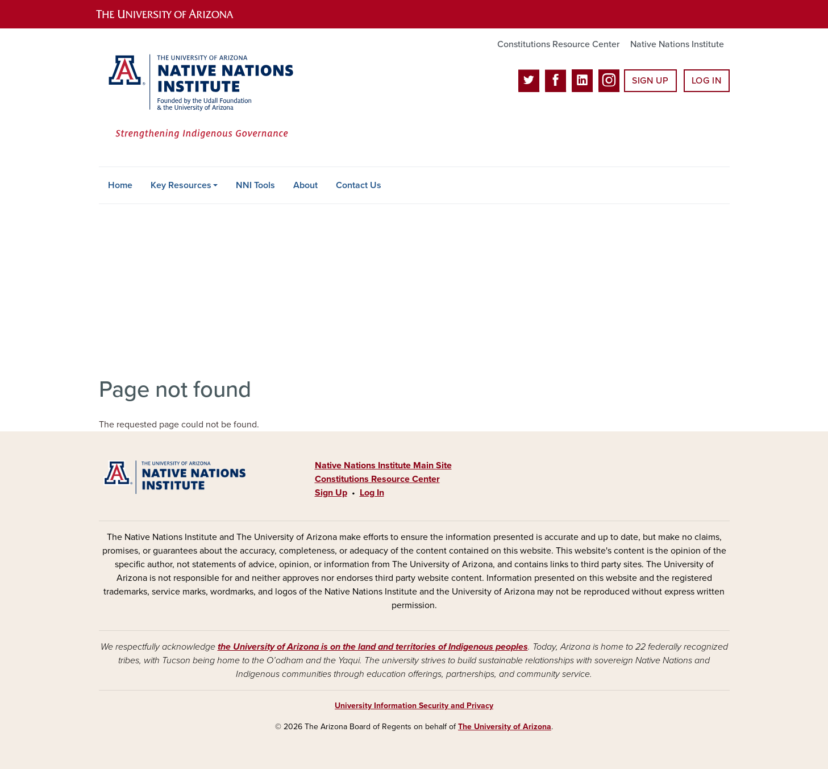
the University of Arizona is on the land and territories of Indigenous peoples (373, 646)
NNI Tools (255, 185)
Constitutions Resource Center (558, 44)
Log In (707, 80)
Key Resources (181, 185)
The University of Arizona (504, 726)
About (305, 185)
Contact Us (358, 185)
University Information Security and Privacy (414, 705)
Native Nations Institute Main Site (383, 465)
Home (120, 185)
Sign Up (650, 80)
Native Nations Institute (677, 44)
